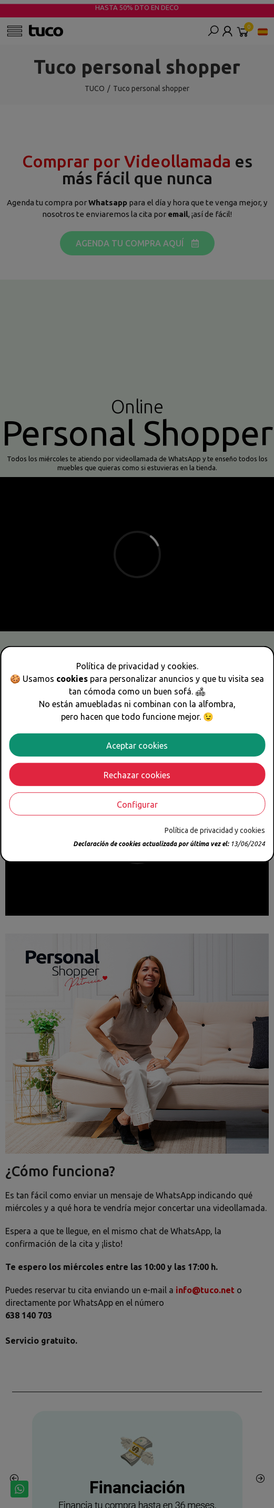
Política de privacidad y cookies (215, 830)
